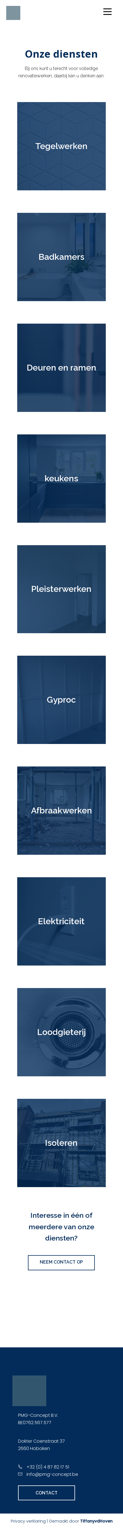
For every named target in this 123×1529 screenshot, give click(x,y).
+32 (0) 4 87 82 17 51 (48, 1467)
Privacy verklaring (28, 1521)
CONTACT (47, 1493)
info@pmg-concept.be (52, 1474)
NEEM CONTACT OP (61, 1262)
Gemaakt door (81, 1521)
